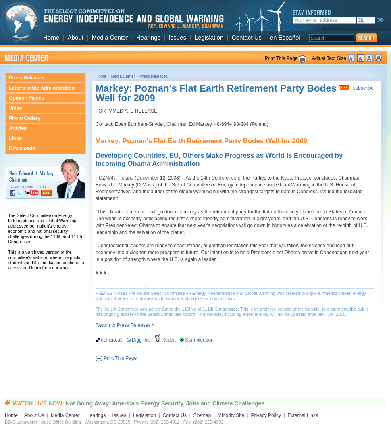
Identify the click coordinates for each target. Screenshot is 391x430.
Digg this (140, 340)
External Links (303, 415)
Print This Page (281, 58)
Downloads (22, 148)
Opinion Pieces (26, 98)
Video (15, 108)
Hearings (148, 37)
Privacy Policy (266, 415)
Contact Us (247, 37)
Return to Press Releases (123, 325)
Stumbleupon (198, 340)
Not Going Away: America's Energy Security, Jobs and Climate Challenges (165, 403)
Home (51, 37)
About (75, 37)
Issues (177, 37)
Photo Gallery (24, 118)
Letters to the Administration (42, 88)
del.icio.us (110, 340)
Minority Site (231, 415)
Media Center (110, 37)
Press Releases (26, 78)
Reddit (167, 340)
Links (15, 138)
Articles (18, 128)
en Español (285, 37)
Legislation (209, 37)
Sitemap (202, 415)
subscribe (363, 88)
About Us (34, 415)
